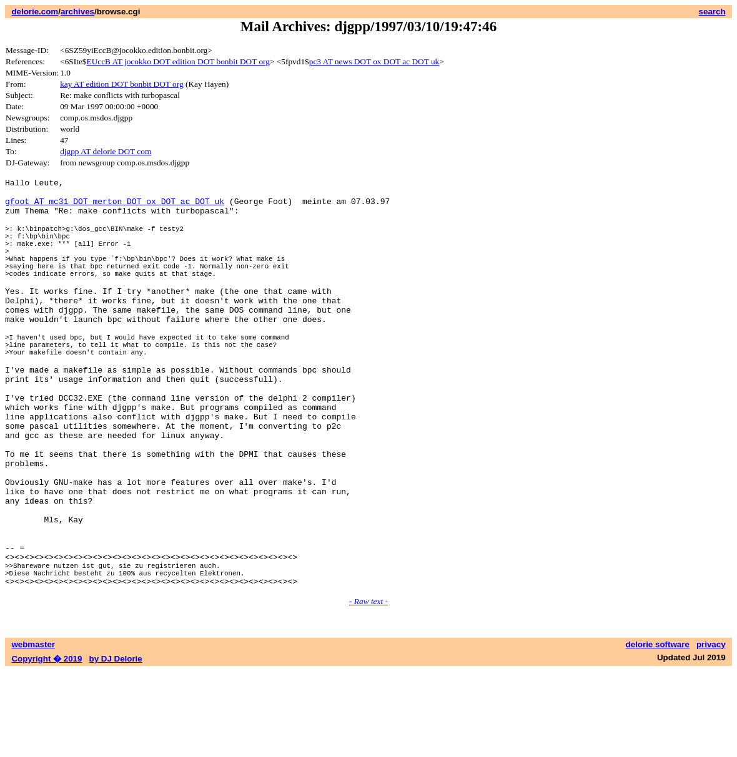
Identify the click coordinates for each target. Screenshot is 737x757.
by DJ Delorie (115, 745)
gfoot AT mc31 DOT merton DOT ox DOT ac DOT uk (114, 206)
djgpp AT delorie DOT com (105, 151)
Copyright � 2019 (46, 745)
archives (77, 11)
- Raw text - (368, 687)
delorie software (658, 730)
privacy (711, 730)
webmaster (33, 730)
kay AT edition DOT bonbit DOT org (121, 84)
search (712, 11)
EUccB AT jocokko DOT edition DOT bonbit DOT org (177, 61)
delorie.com (34, 11)
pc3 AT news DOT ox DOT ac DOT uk (374, 61)
